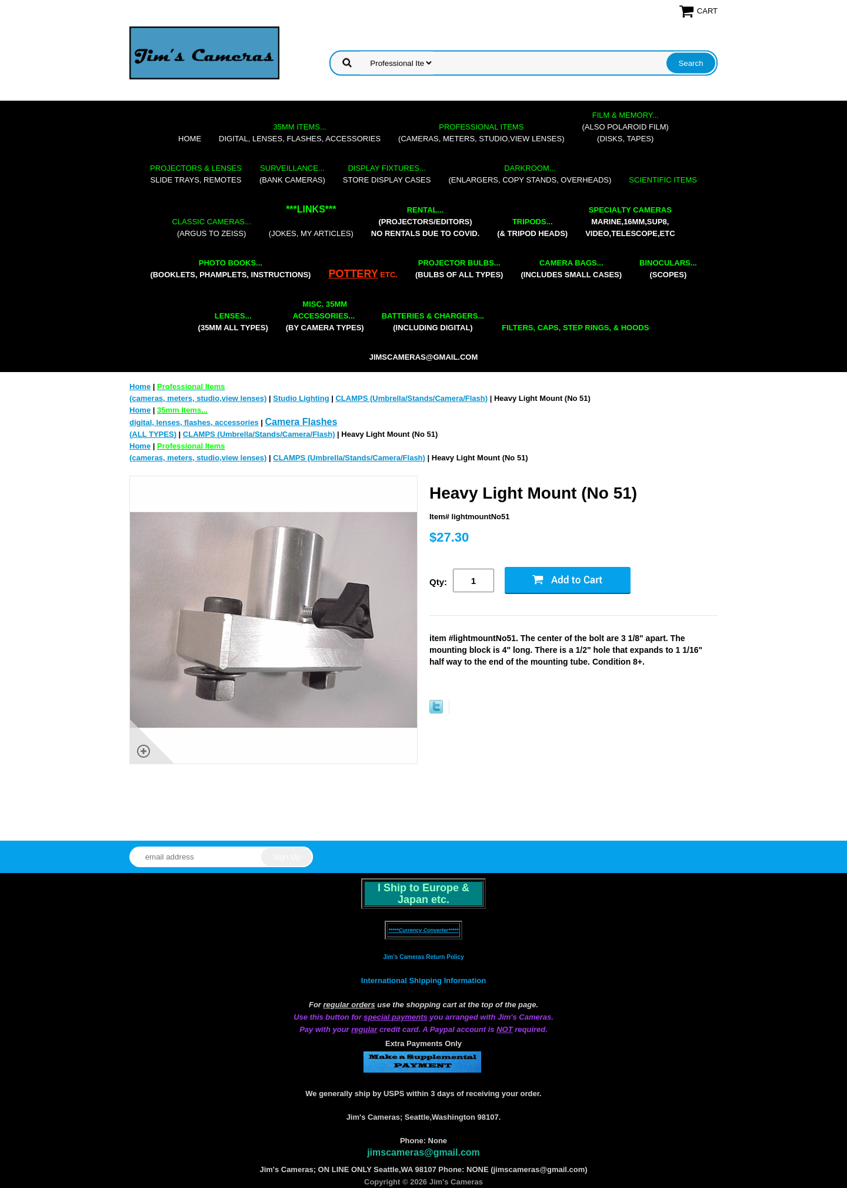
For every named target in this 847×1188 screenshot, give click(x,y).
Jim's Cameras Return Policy (423, 957)
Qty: (438, 582)
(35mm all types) (233, 321)
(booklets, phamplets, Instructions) (230, 268)
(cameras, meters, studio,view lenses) (481, 132)
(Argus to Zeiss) (211, 227)
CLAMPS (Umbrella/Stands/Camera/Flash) (411, 398)
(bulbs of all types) (459, 268)
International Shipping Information (423, 980)
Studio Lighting (301, 398)
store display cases (387, 174)
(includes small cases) (571, 268)
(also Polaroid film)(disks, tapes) (625, 127)
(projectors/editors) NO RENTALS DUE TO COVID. (425, 221)
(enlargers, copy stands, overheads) (529, 174)
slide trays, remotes (196, 174)
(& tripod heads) (532, 227)
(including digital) (433, 321)
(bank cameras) (292, 174)
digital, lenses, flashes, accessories (300, 132)
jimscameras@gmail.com (423, 357)
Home (189, 138)
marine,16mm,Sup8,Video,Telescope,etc (630, 221)
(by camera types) (325, 316)
